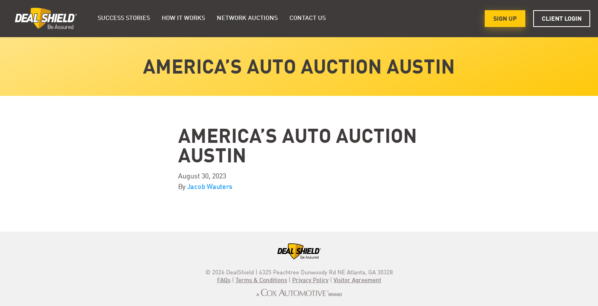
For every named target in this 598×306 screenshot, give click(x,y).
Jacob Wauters (210, 187)
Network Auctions (247, 18)
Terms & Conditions (261, 281)
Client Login (562, 19)
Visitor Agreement (357, 281)
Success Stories (124, 18)
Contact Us (307, 18)
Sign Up (505, 19)
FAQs (223, 281)
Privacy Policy (310, 281)
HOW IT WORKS (183, 18)
